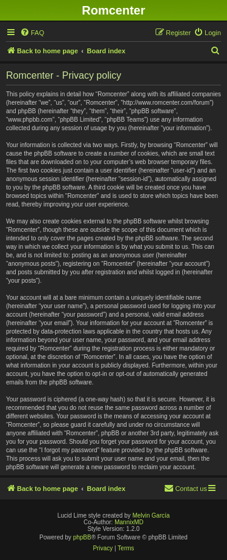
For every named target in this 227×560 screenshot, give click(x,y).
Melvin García (151, 515)
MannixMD (128, 522)
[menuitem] (32, 32)
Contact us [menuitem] (185, 488)
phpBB (82, 537)
